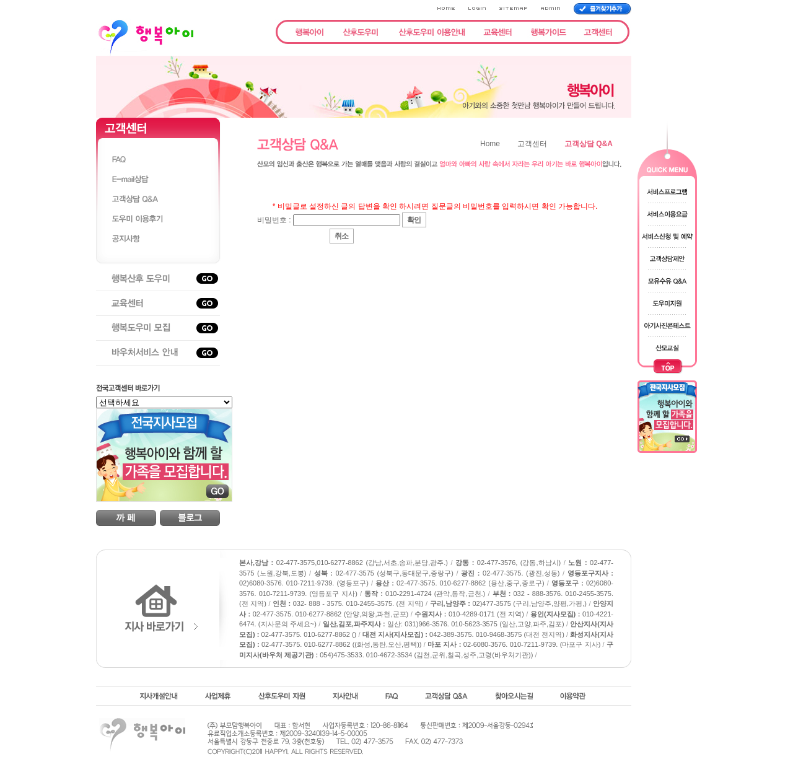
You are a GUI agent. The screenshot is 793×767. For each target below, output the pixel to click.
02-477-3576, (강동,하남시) (508, 562)
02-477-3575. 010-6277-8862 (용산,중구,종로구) (460, 583)
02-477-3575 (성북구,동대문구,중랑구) (383, 573)
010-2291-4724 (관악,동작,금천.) (424, 593)
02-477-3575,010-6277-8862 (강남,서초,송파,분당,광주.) (343, 562)
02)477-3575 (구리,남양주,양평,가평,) (508, 603)
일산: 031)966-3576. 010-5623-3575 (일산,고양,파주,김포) (443, 624)
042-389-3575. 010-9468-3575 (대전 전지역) (463, 634)
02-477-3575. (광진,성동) (510, 573)
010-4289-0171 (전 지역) (469, 614)
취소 (341, 236)
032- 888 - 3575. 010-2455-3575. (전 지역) (348, 603)
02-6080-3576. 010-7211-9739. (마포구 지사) (513, 644)
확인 (414, 220)
